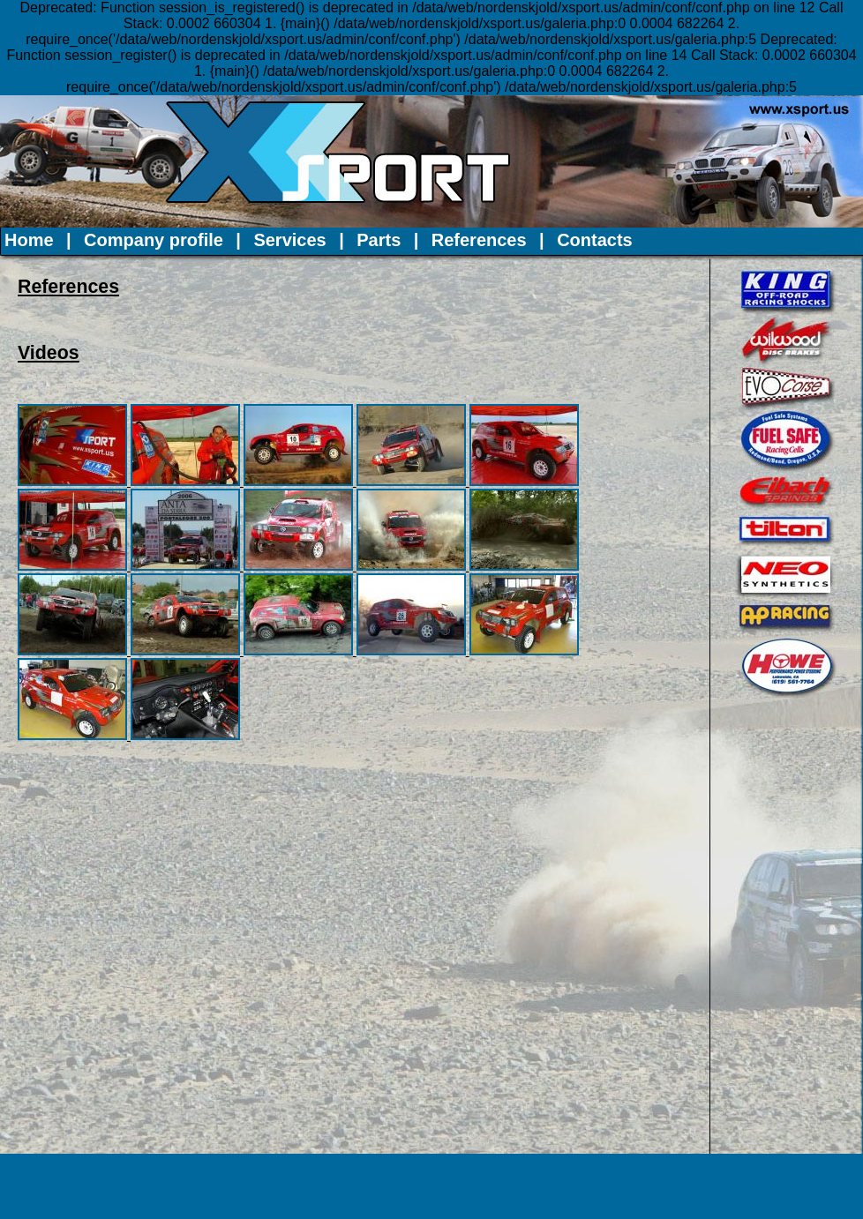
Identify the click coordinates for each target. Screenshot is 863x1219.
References (479, 240)
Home (29, 240)
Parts (378, 240)
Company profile (153, 240)
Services (289, 240)
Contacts (595, 240)
